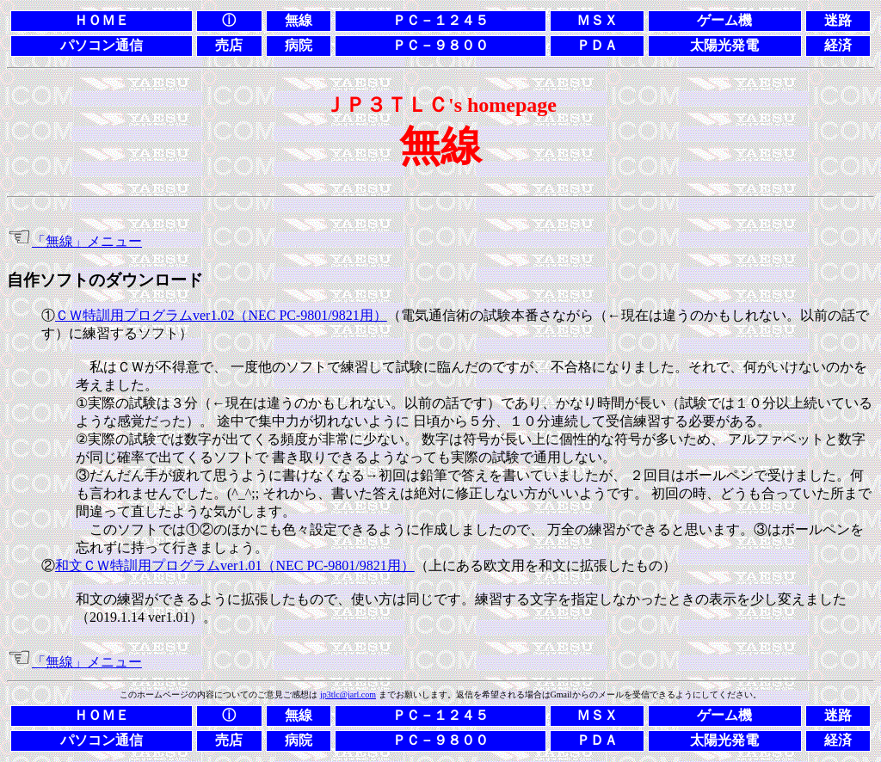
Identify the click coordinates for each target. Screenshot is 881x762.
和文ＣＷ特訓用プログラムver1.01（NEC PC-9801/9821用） (235, 565)
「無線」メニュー (87, 241)
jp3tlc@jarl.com (348, 694)
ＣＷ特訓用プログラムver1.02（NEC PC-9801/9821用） (221, 315)
